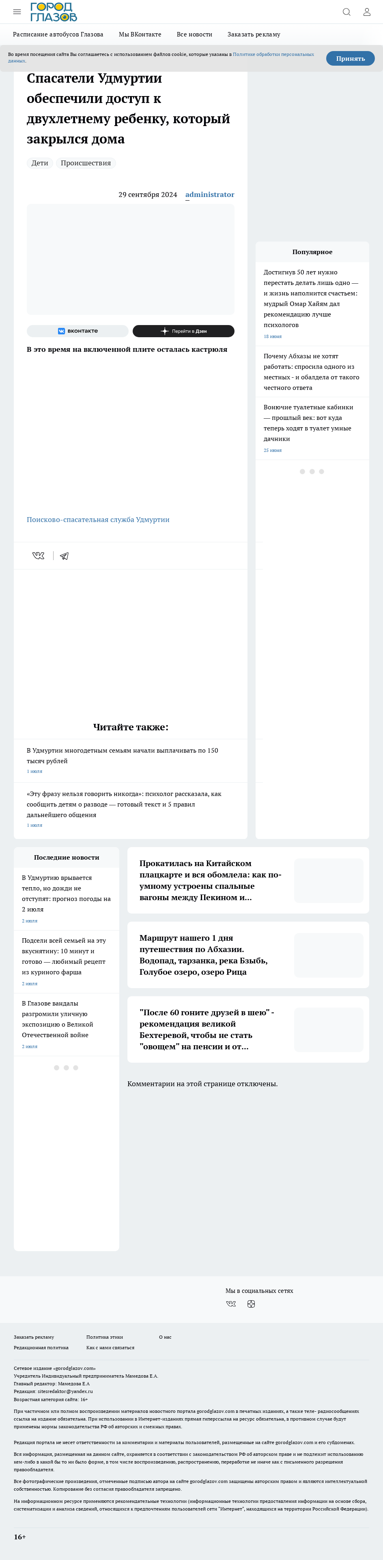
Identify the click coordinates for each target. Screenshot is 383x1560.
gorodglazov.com (216, 1411)
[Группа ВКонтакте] (78, 331)
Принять (350, 58)
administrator (210, 194)
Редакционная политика (41, 1347)
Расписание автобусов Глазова (58, 34)
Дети (40, 162)
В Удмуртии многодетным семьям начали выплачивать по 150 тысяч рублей (131, 761)
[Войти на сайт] (367, 12)
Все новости (194, 34)
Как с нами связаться (110, 1347)
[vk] (39, 555)
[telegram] (67, 555)
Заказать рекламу (254, 34)
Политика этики (104, 1337)
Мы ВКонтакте (140, 34)
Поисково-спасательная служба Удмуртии (98, 519)
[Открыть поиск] (346, 12)
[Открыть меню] (17, 12)
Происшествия (86, 162)
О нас (165, 1337)
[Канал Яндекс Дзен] (184, 331)
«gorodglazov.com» (74, 1368)
